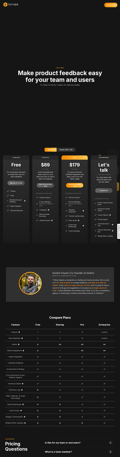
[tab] (51, 150)
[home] (12, 4)
